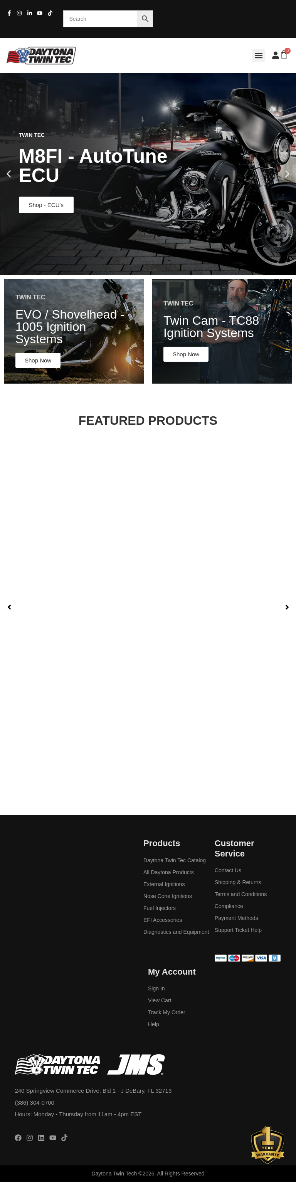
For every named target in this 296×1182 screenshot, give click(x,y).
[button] (258, 55)
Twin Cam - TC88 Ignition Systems (211, 327)
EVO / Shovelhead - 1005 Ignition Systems (69, 326)
